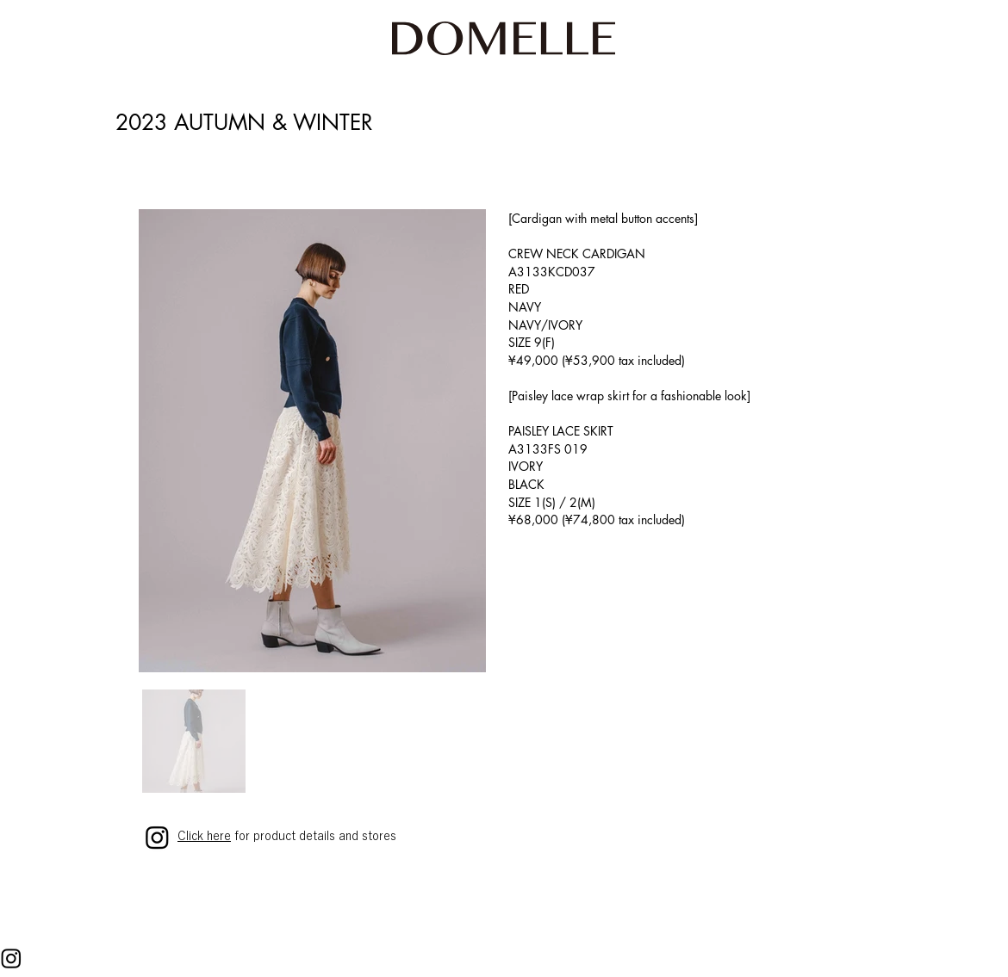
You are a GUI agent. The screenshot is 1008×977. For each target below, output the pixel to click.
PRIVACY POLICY (190, 963)
